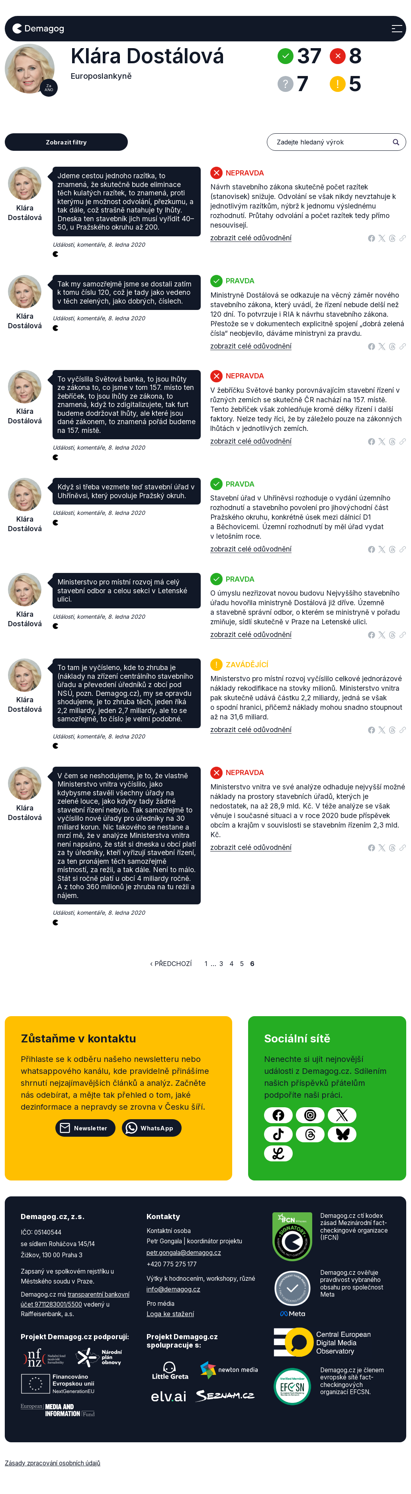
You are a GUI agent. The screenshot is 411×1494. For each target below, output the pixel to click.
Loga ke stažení (170, 1314)
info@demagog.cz (173, 1289)
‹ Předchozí (171, 964)
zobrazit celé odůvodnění (251, 238)
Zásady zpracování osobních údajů (52, 1463)
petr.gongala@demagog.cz (184, 1252)
